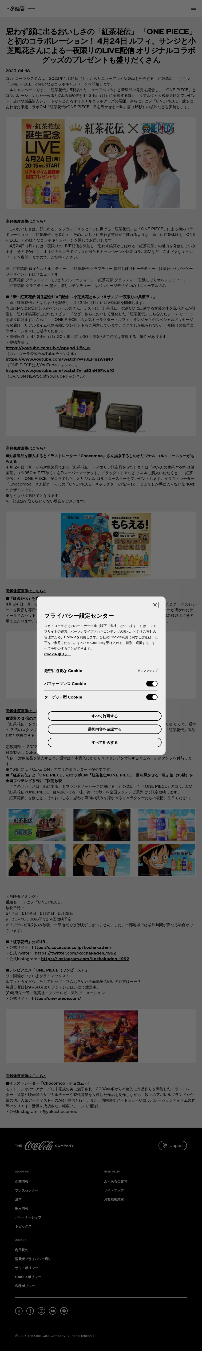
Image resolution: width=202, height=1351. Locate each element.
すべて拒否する (104, 742)
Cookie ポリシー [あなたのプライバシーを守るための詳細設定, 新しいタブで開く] (57, 654)
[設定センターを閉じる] (155, 605)
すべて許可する (104, 716)
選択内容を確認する (105, 729)
